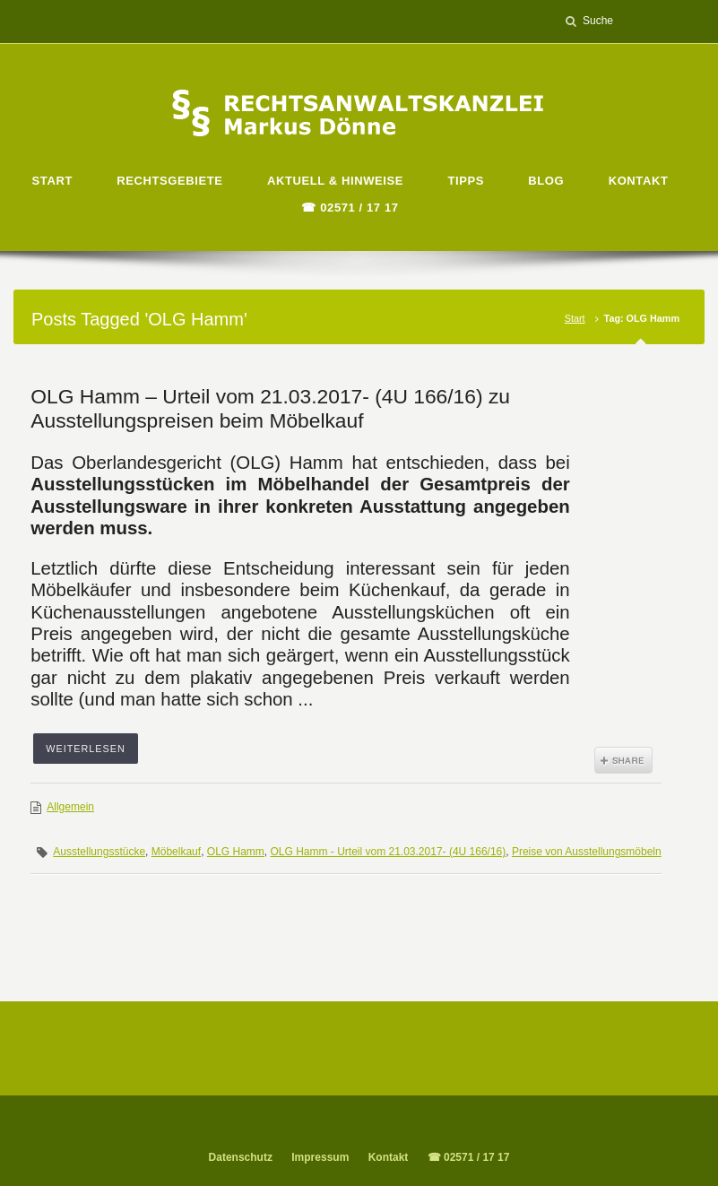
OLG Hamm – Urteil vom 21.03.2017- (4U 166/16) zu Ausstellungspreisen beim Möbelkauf (270, 408)
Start (575, 318)
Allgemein (70, 807)
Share (623, 760)
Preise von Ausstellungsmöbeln (587, 851)
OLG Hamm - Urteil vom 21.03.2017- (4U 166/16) (388, 851)
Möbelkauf (176, 851)
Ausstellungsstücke (99, 851)
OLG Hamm (235, 851)
